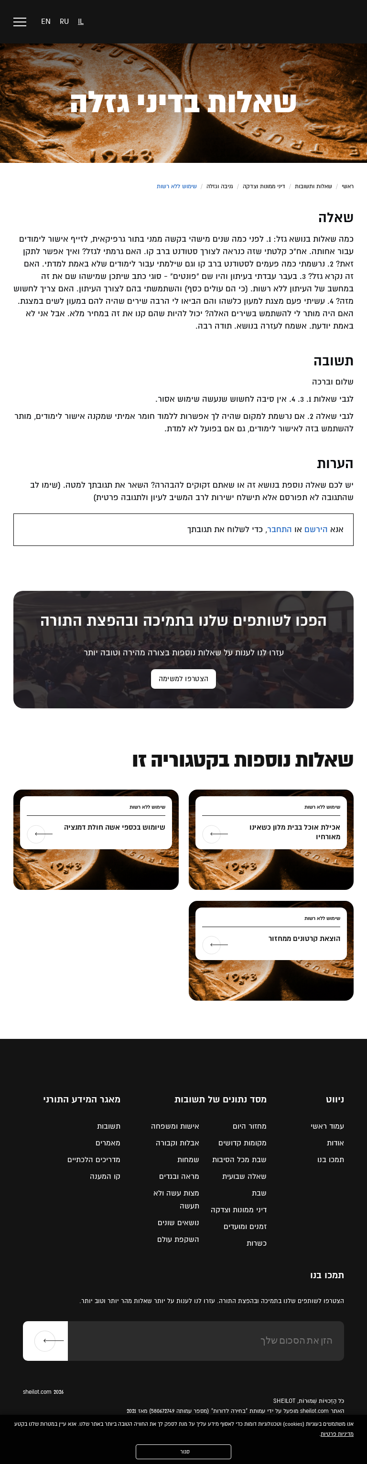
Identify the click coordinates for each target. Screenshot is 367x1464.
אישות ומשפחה (175, 1126)
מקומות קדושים (242, 1143)
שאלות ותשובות (313, 186)
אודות (335, 1143)
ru (64, 21)
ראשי (348, 186)
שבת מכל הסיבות (239, 1160)
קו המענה (105, 1176)
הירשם (316, 529)
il (81, 21)
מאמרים (108, 1143)
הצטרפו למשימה (183, 678)
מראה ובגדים (179, 1176)
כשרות (257, 1243)
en (46, 21)
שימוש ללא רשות (177, 186)
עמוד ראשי (327, 1126)
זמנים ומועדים (245, 1226)
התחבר (279, 529)
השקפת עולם (178, 1239)
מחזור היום (250, 1126)
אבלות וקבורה (177, 1143)
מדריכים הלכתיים (93, 1160)
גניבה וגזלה (219, 186)
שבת (259, 1193)
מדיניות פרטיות (337, 1434)
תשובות (108, 1126)
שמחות (188, 1160)
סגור (185, 1452)
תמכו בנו (330, 1160)
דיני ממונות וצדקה (264, 186)
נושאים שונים (178, 1223)
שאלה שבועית (244, 1176)
